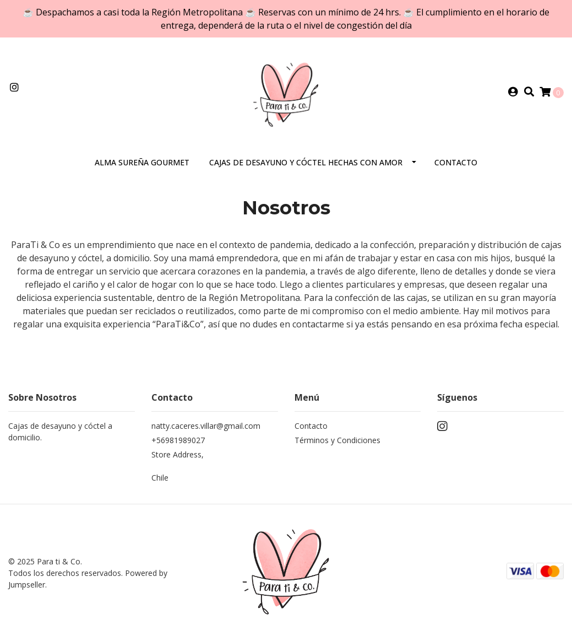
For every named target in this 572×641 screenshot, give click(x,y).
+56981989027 (178, 440)
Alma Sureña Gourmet (142, 162)
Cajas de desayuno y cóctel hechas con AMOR (305, 162)
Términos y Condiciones (337, 440)
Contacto (455, 162)
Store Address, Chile (177, 466)
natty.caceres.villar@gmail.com (205, 426)
